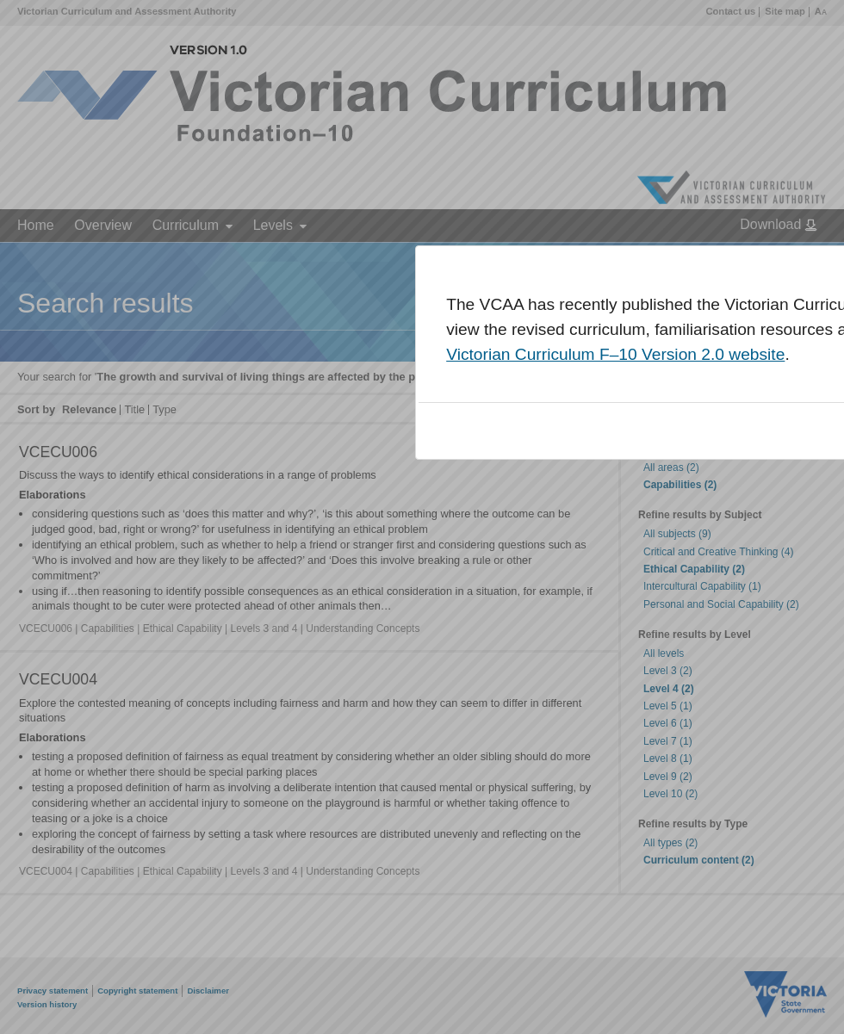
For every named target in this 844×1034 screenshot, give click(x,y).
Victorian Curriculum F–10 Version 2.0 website (615, 354)
